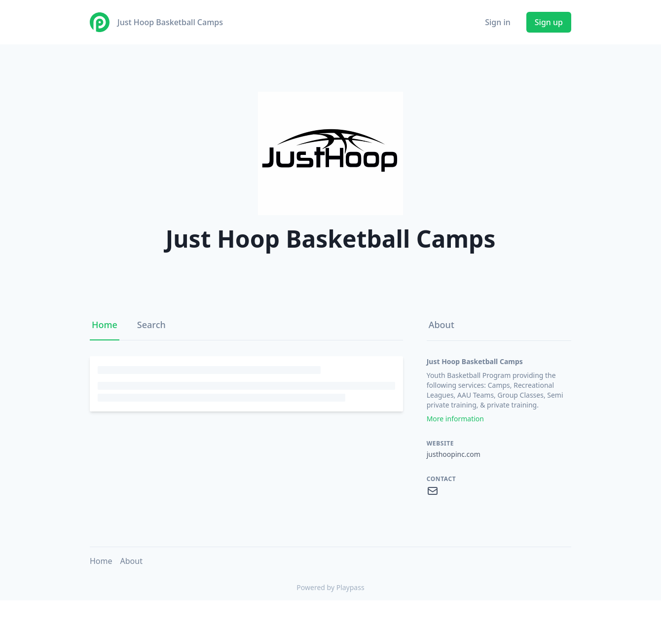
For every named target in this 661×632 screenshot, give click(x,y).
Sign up (549, 22)
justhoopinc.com (453, 454)
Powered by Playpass (330, 587)
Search (151, 325)
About (441, 325)
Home (104, 325)
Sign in (498, 22)
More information (455, 418)
